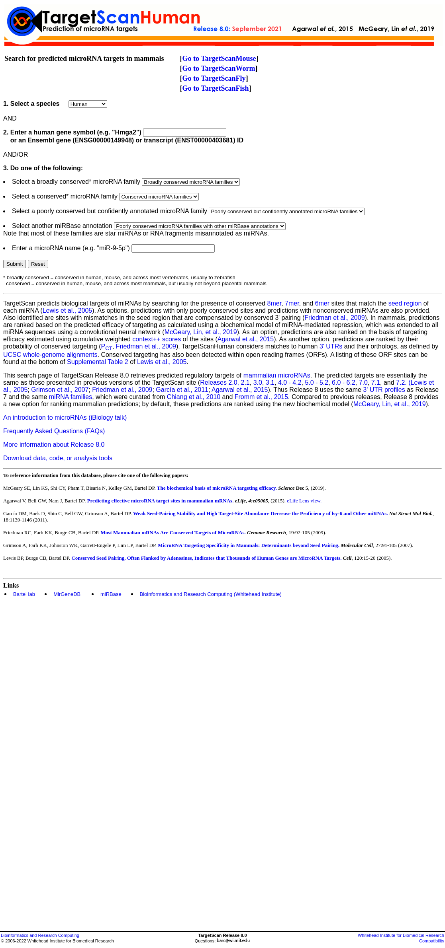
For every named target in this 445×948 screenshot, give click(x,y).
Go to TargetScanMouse (219, 58)
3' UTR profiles (384, 389)
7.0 (363, 382)
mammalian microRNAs (276, 375)
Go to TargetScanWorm (218, 68)
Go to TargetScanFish (215, 88)
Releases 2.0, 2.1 (225, 382)
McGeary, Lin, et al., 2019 (201, 332)
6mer (322, 303)
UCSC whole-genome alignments (50, 354)
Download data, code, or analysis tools (57, 458)
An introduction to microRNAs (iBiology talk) (65, 417)
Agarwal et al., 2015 (246, 339)
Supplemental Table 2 (97, 361)
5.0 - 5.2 (317, 382)
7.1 (375, 382)
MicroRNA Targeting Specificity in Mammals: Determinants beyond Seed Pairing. (248, 545)
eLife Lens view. (304, 501)
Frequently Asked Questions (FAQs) (54, 431)
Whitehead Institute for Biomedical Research (401, 935)
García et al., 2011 (182, 389)
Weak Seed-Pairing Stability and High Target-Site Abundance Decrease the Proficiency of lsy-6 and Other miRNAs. (260, 513)
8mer (274, 303)
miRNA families (70, 396)
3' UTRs (331, 346)
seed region (405, 303)
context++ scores (156, 339)
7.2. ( (403, 382)
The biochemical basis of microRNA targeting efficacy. (217, 488)
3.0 (257, 382)
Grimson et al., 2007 (59, 389)
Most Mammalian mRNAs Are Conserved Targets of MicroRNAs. (173, 532)
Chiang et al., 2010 (193, 396)
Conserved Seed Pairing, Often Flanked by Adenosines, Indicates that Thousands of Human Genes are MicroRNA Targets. (206, 558)
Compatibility (431, 940)
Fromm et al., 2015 (261, 396)
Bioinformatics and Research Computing (40, 935)
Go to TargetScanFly (214, 78)
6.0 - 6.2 (343, 382)
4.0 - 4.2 (290, 382)
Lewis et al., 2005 (67, 310)
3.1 (270, 382)
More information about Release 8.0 (53, 444)
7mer (292, 303)
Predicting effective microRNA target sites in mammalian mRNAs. (161, 501)
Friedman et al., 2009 (334, 317)
